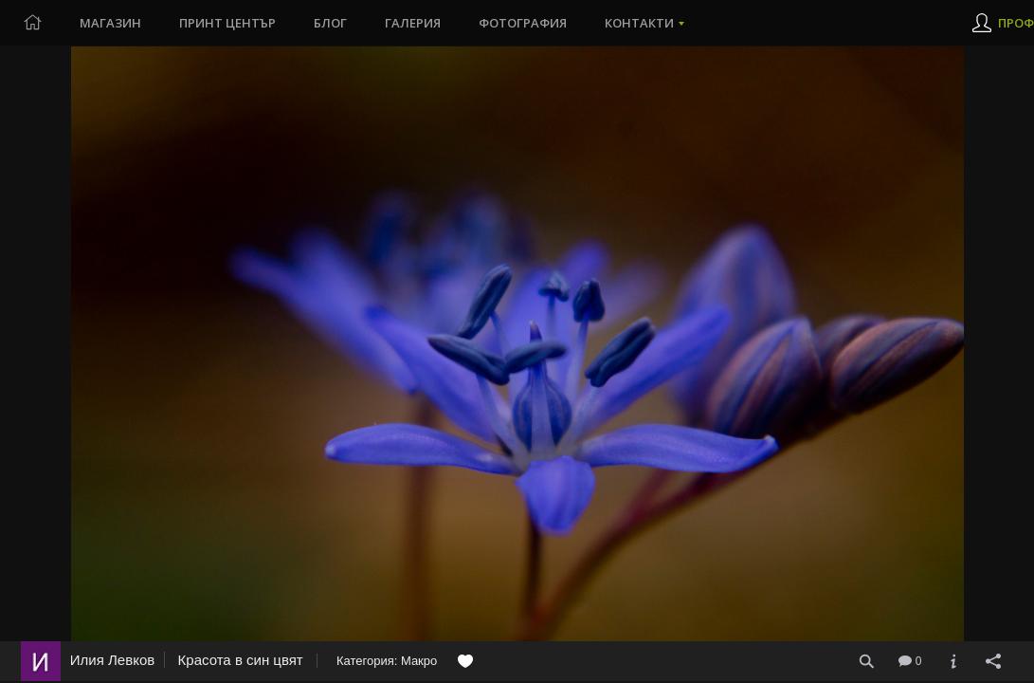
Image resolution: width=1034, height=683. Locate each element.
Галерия (413, 22)
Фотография (523, 22)
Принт (227, 22)
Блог (330, 22)
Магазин (110, 22)
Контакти (639, 22)
